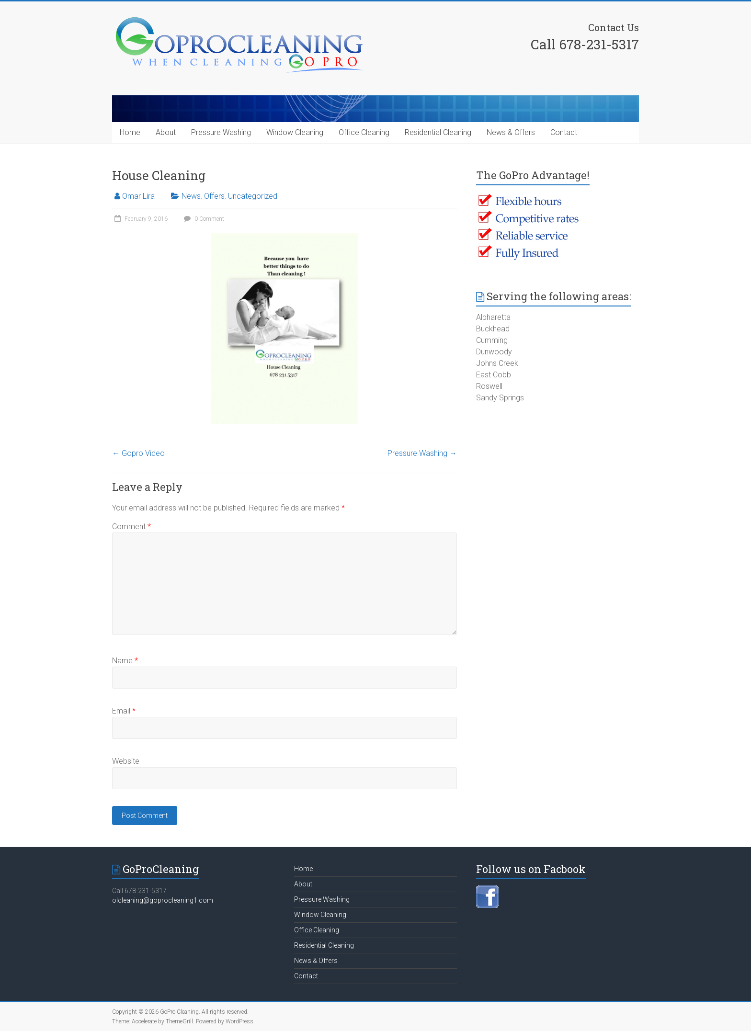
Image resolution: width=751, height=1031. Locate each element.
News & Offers (511, 132)
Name (125, 660)
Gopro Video (138, 453)
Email (124, 710)
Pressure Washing (221, 132)
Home (130, 132)
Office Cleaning (364, 132)
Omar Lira (138, 196)
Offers (214, 196)
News (191, 196)
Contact (563, 132)
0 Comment (203, 218)
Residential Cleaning (438, 132)
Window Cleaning (294, 132)
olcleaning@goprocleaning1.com (162, 900)
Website (125, 761)
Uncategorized (252, 196)
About (166, 132)
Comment (131, 526)
